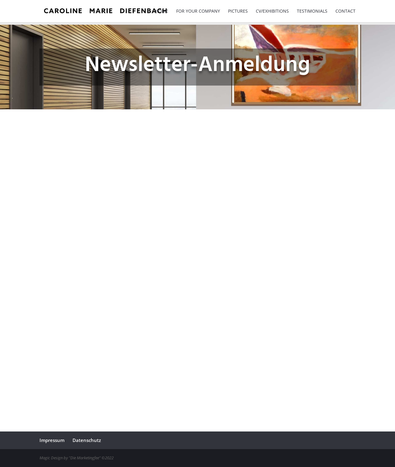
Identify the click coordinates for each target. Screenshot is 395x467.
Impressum (52, 440)
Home (161, 11)
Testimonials (312, 11)
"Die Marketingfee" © (87, 458)
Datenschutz (87, 440)
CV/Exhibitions (272, 11)
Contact (345, 11)
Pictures (238, 11)
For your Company (198, 11)
